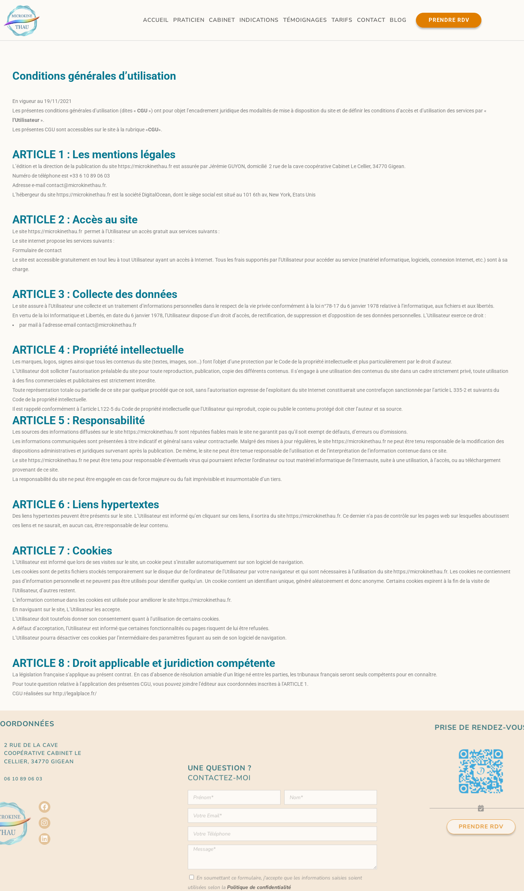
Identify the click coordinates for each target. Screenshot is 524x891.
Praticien (189, 20)
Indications (259, 20)
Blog (398, 20)
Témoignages (305, 20)
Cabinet (222, 20)
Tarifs (342, 20)
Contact (371, 20)
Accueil (156, 20)
